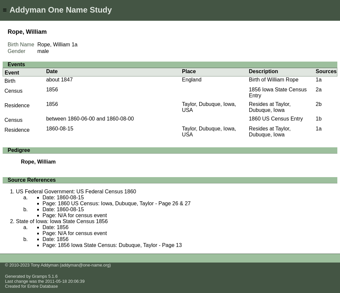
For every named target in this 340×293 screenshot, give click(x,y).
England (192, 79)
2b (319, 104)
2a (319, 89)
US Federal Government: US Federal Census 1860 (76, 191)
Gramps (39, 276)
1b (319, 119)
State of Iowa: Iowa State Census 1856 (62, 221)
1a (75, 44)
